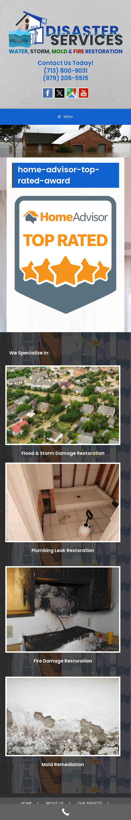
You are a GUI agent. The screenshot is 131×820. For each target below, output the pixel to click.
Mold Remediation (63, 764)
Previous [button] (7, 140)
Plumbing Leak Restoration (63, 550)
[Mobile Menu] (65, 117)
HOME (26, 803)
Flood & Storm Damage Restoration (62, 453)
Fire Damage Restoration (63, 661)
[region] (65, 141)
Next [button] (124, 140)
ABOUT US (55, 803)
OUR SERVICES (89, 803)
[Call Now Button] (65, 812)
